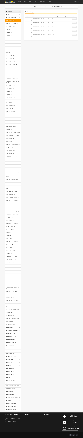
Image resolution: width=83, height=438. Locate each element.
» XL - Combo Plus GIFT (11, 20)
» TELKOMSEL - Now (10, 85)
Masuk (76, 1)
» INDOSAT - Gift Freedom (12, 223)
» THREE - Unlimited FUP (11, 253)
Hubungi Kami (27, 417)
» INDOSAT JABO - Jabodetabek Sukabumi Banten (13, 297)
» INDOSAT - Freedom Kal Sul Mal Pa (12, 82)
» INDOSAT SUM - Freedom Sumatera (12, 301)
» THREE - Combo (10, 91)
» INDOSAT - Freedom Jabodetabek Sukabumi (11, 126)
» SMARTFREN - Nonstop (11, 191)
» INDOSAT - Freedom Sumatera (11, 112)
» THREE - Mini (9, 94)
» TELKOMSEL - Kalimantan (12, 150)
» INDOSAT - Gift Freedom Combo (12, 201)
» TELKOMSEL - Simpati (11, 55)
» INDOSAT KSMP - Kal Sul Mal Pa (12, 306)
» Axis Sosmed (9, 312)
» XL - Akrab (8, 232)
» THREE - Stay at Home (11, 35)
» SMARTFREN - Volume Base (12, 197)
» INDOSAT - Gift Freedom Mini (13, 132)
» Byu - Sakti (9, 238)
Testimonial (43, 1)
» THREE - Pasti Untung (11, 205)
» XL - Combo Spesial (10, 38)
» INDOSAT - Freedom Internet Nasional (13, 52)
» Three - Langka (10, 229)
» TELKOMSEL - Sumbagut (12, 184)
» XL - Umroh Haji (10, 262)
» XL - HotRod (9, 44)
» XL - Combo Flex (10, 220)
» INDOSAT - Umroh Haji (11, 256)
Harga (35, 1)
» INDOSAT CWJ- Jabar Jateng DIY (13, 288)
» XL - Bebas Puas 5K (10, 284)
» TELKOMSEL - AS (10, 58)
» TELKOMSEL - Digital (11, 88)
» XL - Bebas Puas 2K (10, 278)
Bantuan (51, 1)
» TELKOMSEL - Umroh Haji (12, 259)
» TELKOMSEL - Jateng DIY (12, 121)
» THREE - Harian (10, 315)
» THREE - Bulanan (10, 75)
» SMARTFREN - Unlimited (12, 115)
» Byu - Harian (9, 247)
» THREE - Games (10, 32)
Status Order (27, 1)
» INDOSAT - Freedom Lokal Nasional (12, 180)
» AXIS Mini (8, 159)
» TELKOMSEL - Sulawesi (11, 153)
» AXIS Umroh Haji (10, 265)
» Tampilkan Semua (10, 324)
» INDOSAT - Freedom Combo (12, 214)
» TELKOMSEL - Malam (11, 97)
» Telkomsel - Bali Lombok (11, 268)
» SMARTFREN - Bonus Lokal (12, 135)
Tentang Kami (27, 421)
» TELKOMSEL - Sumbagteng (12, 211)
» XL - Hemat (9, 129)
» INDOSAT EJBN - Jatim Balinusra (11, 292)
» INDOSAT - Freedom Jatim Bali (12, 188)
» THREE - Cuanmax (10, 226)
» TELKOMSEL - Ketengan (11, 118)
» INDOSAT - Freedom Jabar (12, 78)
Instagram (45, 419)
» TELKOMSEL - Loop (10, 61)
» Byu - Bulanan (9, 244)
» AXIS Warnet (9, 321)
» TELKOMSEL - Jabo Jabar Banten (12, 65)
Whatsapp (45, 421)
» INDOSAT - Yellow (10, 48)
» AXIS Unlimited (10, 138)
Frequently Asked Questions (30, 419)
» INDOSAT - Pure (10, 72)
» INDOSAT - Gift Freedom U (12, 241)
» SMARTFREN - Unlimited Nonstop (12, 176)
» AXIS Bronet (9, 29)
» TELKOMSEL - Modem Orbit (12, 208)
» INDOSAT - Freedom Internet (13, 144)
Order (19, 1)
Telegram (45, 423)
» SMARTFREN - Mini (10, 194)
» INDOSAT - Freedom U (11, 41)
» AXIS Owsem (9, 141)
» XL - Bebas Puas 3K (10, 281)
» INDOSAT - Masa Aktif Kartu (12, 23)
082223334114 (70, 428)
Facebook (45, 417)
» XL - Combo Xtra (10, 69)
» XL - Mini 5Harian (10, 275)
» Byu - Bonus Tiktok (10, 250)
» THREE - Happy (10, 169)
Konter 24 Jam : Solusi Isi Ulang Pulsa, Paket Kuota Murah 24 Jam (22, 435)
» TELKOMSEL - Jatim (11, 26)
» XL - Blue (8, 235)
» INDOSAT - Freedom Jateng (12, 172)
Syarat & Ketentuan (28, 423)
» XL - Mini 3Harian (10, 272)
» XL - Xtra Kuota (9, 108)
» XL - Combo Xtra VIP (11, 105)
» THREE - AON (9, 147)
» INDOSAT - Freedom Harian (12, 156)
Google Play (70, 416)
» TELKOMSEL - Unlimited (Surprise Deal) (11, 101)
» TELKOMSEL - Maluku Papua (12, 309)
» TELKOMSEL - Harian (11, 162)
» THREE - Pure (9, 217)
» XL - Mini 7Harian (10, 165)
